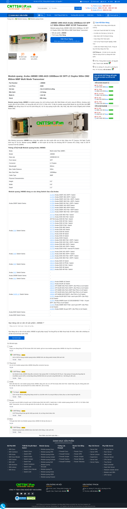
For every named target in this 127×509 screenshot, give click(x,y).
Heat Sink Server (109, 467)
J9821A (52, 281)
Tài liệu (100, 15)
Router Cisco (78, 451)
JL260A (52, 207)
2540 (14, 253)
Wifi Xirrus (12, 469)
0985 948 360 (106, 6)
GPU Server (108, 475)
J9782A (52, 236)
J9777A (52, 231)
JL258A (52, 203)
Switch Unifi (27, 466)
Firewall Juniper (64, 456)
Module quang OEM (47, 474)
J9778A (52, 221)
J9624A (52, 263)
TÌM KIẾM (78, 8)
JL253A (52, 195)
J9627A (52, 269)
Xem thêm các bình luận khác (49, 435)
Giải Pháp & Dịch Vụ (61, 15)
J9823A (52, 286)
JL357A (52, 258)
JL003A (52, 305)
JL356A (52, 256)
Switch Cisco (28, 451)
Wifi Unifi (11, 462)
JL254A (52, 197)
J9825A (52, 288)
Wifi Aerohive (13, 464)
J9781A (52, 234)
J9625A (52, 265)
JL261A (52, 209)
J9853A (52, 240)
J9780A (52, 225)
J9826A (52, 292)
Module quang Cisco (47, 449)
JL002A (52, 300)
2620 (14, 264)
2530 (14, 230)
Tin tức (49, 15)
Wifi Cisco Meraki (14, 457)
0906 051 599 (107, 10)
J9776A (52, 229)
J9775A (52, 227)
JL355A (52, 253)
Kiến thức (90, 15)
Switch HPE (27, 454)
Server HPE (94, 452)
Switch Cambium (29, 464)
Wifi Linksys (12, 467)
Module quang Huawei (48, 477)
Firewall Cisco (63, 451)
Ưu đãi (117, 1)
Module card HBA (109, 472)
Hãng (41, 15)
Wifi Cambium (13, 452)
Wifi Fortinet (12, 459)
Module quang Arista (47, 472)
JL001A (52, 296)
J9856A (52, 246)
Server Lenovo (94, 454)
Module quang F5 (46, 469)
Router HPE (78, 454)
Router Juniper (79, 456)
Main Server (108, 454)
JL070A (52, 248)
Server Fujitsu (94, 462)
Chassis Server (109, 457)
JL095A (52, 309)
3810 (14, 278)
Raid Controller (109, 464)
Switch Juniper (28, 459)
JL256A (52, 201)
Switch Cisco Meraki (30, 469)
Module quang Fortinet (48, 459)
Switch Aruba (28, 456)
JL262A (52, 212)
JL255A (52, 199)
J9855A (52, 244)
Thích (19, 359)
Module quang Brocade (45, 465)
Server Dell (93, 449)
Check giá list (113, 15)
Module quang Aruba (47, 454)
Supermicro (94, 457)
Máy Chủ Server (94, 446)
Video (110, 1)
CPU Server (108, 459)
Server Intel (94, 459)
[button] (46, 37)
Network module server (111, 469)
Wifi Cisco (12, 449)
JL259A (52, 205)
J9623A (52, 261)
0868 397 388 (112, 8)
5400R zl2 (16, 294)
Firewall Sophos (64, 459)
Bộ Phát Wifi (11, 446)
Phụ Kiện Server (107, 446)
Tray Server (107, 462)
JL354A (52, 251)
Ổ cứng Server (108, 449)
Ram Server (108, 452)
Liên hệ (103, 1)
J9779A (52, 223)
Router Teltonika (79, 461)
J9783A (52, 238)
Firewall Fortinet (64, 454)
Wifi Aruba (12, 454)
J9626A (52, 267)
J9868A (52, 294)
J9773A (52, 217)
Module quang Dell (47, 462)
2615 (14, 272)
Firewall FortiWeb (64, 461)
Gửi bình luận (16, 338)
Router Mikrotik (79, 459)
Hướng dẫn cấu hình (77, 15)
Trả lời (11, 350)
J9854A (52, 242)
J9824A (52, 290)
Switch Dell (27, 461)
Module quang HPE (47, 452)
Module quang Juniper (48, 457)
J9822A (52, 283)
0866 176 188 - (103, 8)
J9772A (52, 215)
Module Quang (44, 446)
